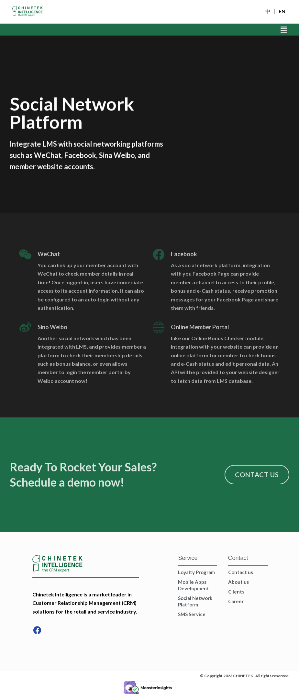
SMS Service (191, 614)
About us (238, 582)
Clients (236, 591)
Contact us (240, 572)
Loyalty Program (196, 572)
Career (236, 601)
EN (282, 11)
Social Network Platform (195, 601)
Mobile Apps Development (193, 585)
